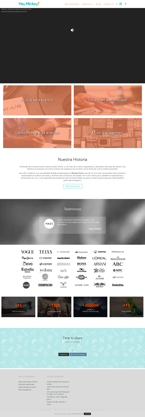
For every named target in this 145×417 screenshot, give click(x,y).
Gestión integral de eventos (27, 387)
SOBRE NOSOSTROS (45, 410)
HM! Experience (72, 4)
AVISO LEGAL (67, 410)
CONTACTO (108, 4)
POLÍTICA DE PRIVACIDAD (81, 410)
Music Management (24, 390)
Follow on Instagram (78, 354)
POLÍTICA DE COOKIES (97, 410)
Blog (98, 4)
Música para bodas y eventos (27, 382)
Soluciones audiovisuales (26, 384)
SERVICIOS (87, 4)
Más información (77, 414)
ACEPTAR (87, 414)
